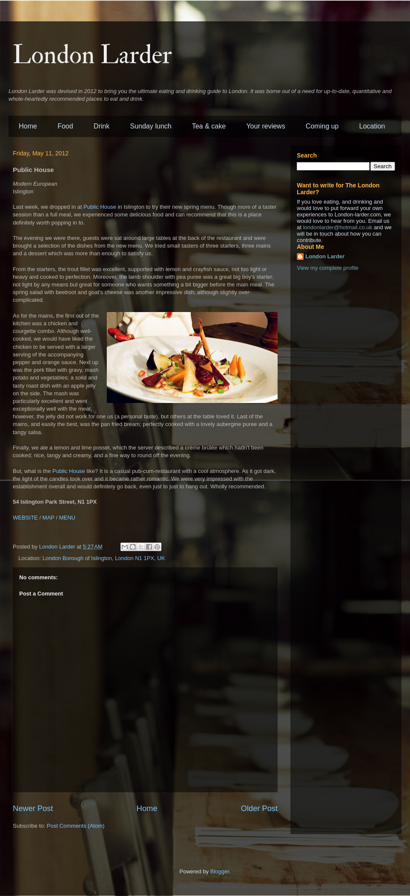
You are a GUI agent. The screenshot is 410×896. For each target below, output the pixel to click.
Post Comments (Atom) (76, 826)
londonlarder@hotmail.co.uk (337, 227)
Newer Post (33, 808)
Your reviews (265, 126)
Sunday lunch (151, 126)
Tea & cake (209, 126)
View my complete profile (327, 268)
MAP (48, 517)
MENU (67, 517)
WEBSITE (25, 517)
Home (28, 126)
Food (65, 126)
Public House (100, 207)
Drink (101, 126)
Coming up (322, 126)
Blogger (219, 871)
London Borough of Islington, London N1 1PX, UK (103, 558)
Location (372, 126)
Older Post (259, 808)
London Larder (92, 55)
